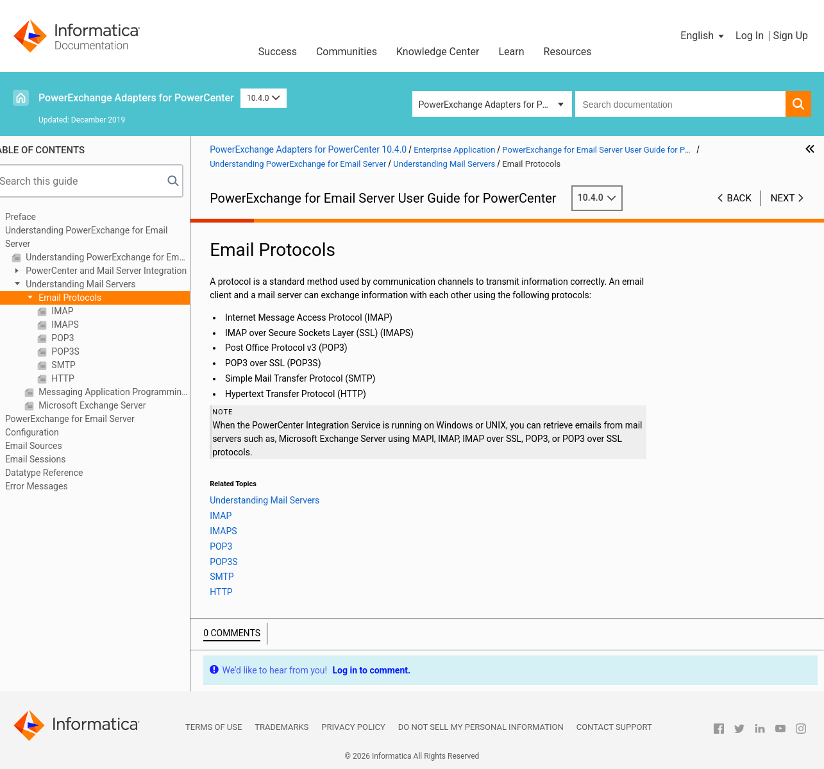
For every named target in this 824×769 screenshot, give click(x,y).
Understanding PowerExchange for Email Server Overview (123, 257)
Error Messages (52, 486)
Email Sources (49, 446)
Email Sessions (51, 459)
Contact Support (614, 727)
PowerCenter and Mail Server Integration (121, 271)
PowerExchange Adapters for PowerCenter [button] (495, 104)
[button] (703, 36)
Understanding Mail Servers (96, 284)
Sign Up (790, 36)
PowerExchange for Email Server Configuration (86, 425)
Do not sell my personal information (481, 727)
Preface (36, 217)
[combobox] (680, 104)
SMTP (78, 365)
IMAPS (80, 324)
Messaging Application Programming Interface (129, 392)
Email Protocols (85, 297)
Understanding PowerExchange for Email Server (102, 237)
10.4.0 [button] (263, 98)
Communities (346, 52)
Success (277, 52)
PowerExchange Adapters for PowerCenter (136, 98)
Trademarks (281, 727)
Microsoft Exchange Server (107, 405)
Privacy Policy (353, 727)
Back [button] (739, 198)
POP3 (77, 338)
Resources (568, 52)
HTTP (77, 378)
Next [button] (783, 198)
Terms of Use (213, 727)
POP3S (80, 351)
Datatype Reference (60, 473)
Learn (512, 52)
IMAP (77, 311)
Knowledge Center (438, 52)
